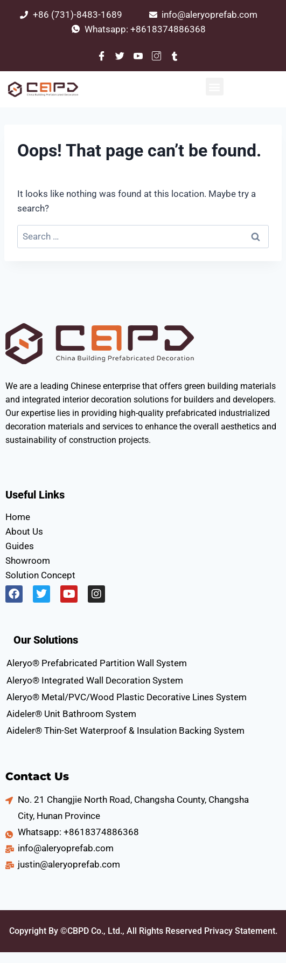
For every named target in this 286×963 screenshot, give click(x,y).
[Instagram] (157, 55)
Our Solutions (45, 639)
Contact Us (37, 776)
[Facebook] (102, 55)
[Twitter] (120, 55)
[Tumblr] (175, 55)
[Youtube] (138, 55)
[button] (215, 86)
